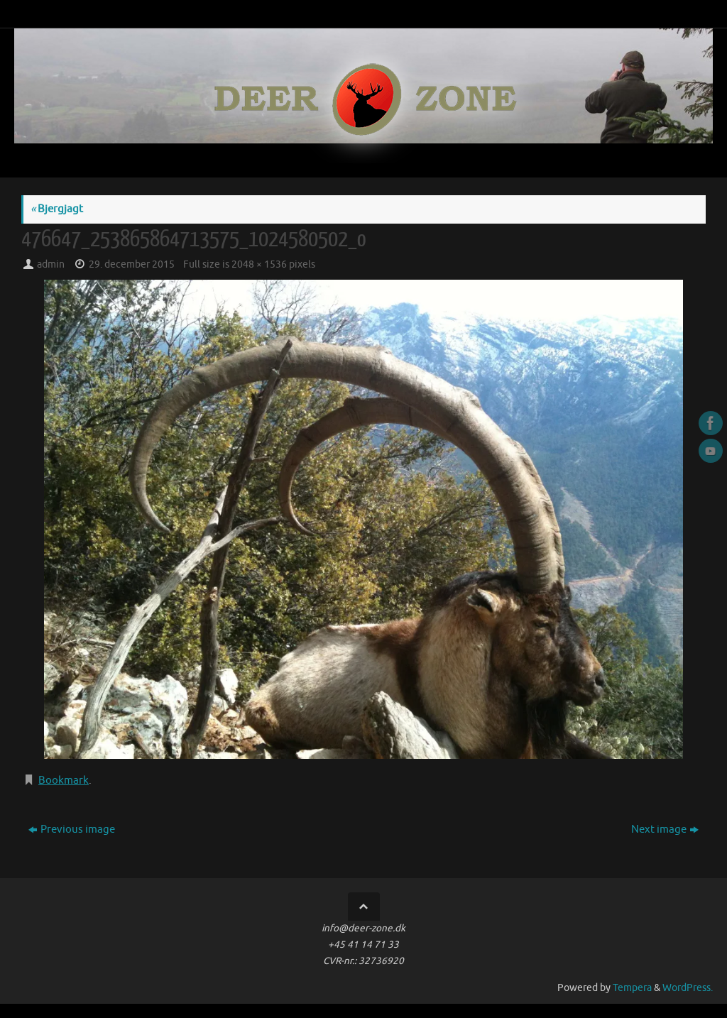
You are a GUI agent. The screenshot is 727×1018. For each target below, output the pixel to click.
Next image (665, 829)
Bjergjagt (57, 209)
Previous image (71, 829)
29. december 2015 (132, 264)
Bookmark (63, 780)
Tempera (632, 988)
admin (51, 264)
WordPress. (687, 988)
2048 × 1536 (259, 264)
